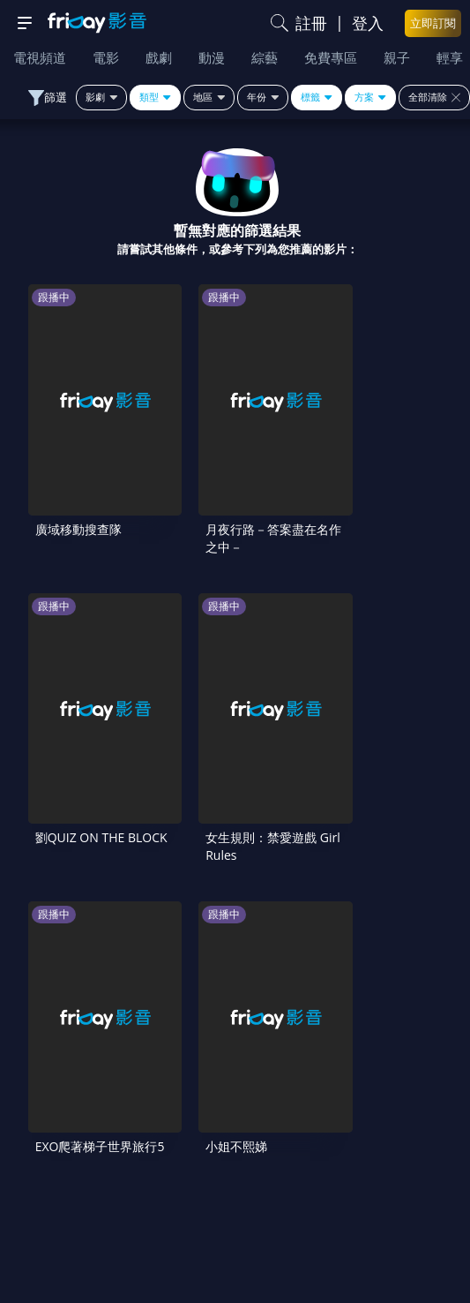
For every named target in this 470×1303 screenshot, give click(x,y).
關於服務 (59, 1072)
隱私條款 (410, 1109)
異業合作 (234, 1146)
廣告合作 (59, 1183)
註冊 (311, 23)
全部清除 (434, 97)
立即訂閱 (433, 23)
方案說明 (410, 1072)
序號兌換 (234, 1072)
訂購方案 (410, 1183)
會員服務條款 (234, 1109)
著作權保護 (66, 1146)
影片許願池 (404, 1146)
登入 (368, 23)
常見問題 (59, 1109)
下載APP (235, 1183)
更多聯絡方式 (255, 1256)
